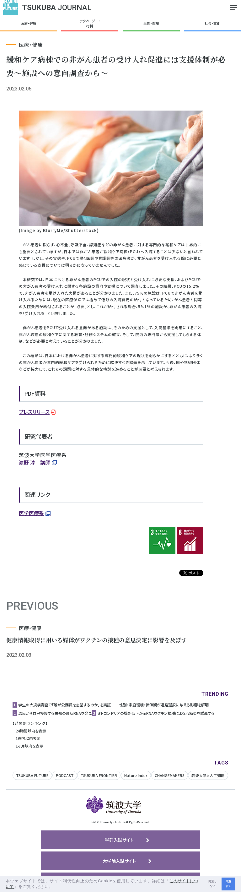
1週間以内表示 (28, 738)
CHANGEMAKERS (170, 775)
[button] (55, 887)
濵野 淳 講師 (34, 462)
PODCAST (65, 775)
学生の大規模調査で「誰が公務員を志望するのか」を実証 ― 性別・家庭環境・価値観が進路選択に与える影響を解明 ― (115, 704)
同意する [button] (228, 884)
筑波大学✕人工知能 (208, 775)
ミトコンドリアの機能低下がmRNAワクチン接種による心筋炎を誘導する (156, 713)
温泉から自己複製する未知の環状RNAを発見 (55, 713)
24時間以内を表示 (31, 730)
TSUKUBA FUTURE (32, 775)
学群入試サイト (119, 840)
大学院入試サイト (119, 861)
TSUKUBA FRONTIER (99, 775)
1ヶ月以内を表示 (29, 745)
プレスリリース (34, 412)
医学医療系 (31, 513)
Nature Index (135, 775)
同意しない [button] (212, 884)
